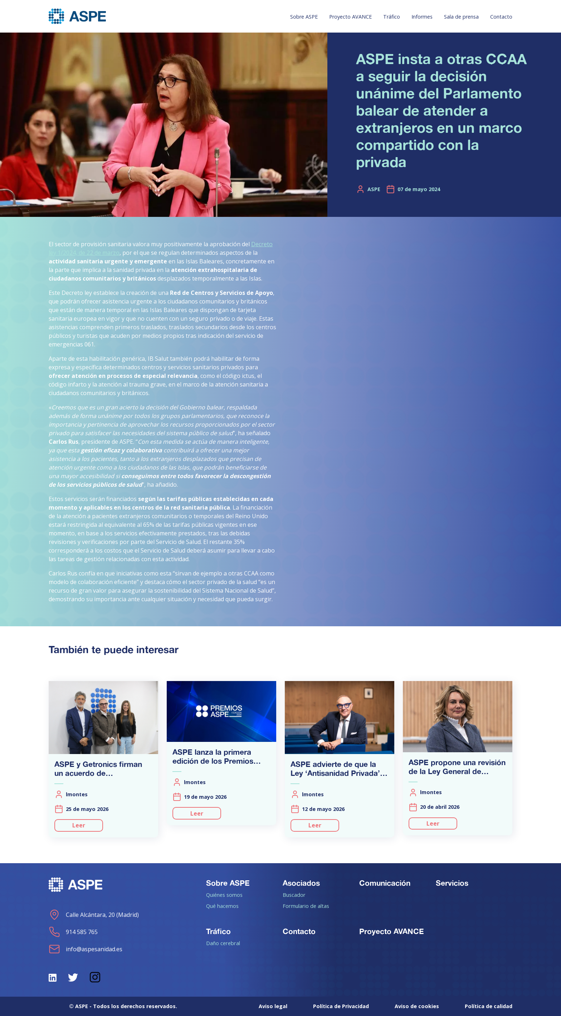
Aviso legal (273, 1006)
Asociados (301, 883)
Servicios (452, 883)
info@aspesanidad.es (85, 949)
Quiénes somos (224, 894)
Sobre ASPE (304, 16)
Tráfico (391, 16)
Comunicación (384, 883)
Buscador (294, 894)
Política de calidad (488, 1006)
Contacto (501, 16)
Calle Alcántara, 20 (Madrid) (94, 914)
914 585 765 (73, 932)
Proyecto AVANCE (350, 16)
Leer (78, 825)
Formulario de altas (306, 905)
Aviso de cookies (417, 1006)
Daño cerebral (223, 943)
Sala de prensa (461, 16)
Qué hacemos (222, 905)
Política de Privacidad (341, 1006)
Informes (422, 16)
